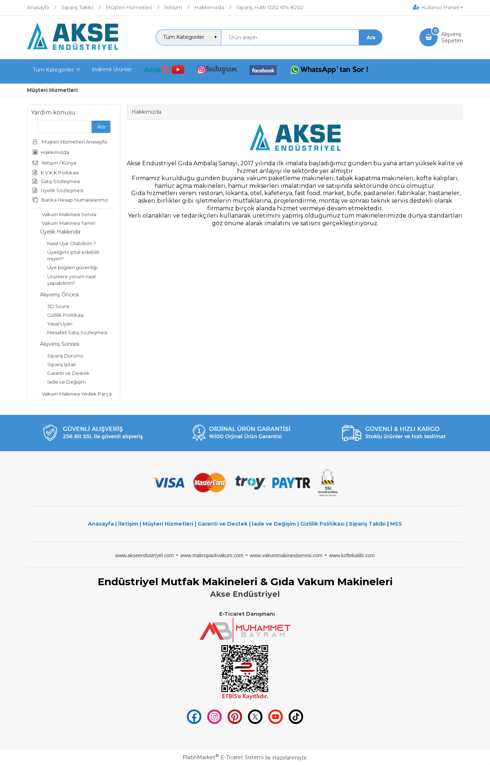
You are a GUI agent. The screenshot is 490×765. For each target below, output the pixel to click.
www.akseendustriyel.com (144, 555)
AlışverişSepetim (452, 37)
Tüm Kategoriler (53, 69)
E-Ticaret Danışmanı (247, 614)
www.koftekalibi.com (352, 555)
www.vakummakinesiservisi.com (286, 555)
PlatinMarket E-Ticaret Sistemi (223, 757)
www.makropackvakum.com (212, 555)
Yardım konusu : (54, 112)
